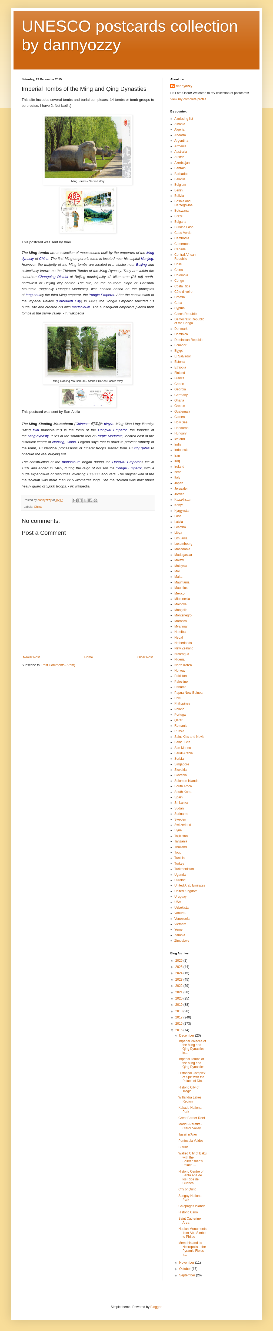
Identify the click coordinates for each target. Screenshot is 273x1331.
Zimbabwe (181, 940)
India (177, 444)
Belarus (179, 179)
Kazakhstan (182, 500)
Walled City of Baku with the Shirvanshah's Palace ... (192, 1159)
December (187, 1035)
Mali (177, 571)
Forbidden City (69, 301)
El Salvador (182, 356)
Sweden (180, 819)
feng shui (33, 295)
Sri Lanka (181, 803)
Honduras (181, 428)
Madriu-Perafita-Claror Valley (190, 1126)
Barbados (181, 174)
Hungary (180, 433)
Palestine (181, 681)
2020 (179, 998)
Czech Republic (185, 314)
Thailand (180, 847)
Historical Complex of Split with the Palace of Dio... (191, 1077)
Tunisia (179, 858)
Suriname (181, 814)
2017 (179, 1017)
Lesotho (180, 527)
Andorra (180, 135)
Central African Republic (185, 256)
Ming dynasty (38, 436)
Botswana (181, 211)
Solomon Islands (186, 781)
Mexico (179, 593)
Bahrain (179, 168)
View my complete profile (188, 99)
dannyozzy (184, 86)
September (187, 1275)
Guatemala (182, 411)
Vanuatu (180, 913)
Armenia (180, 146)
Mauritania (181, 582)
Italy (177, 477)
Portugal (180, 714)
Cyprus (179, 308)
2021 (179, 992)
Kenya (179, 505)
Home (88, 657)
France (179, 378)
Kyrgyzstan (182, 511)
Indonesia (181, 450)
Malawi (179, 560)
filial (36, 430)
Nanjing (147, 259)
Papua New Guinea (188, 693)
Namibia (180, 632)
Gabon (179, 384)
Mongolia (181, 610)
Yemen (179, 929)
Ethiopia (180, 367)
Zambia (179, 935)
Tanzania (180, 841)
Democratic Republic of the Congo (189, 321)
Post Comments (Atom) (58, 665)
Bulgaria (180, 222)
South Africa (183, 786)
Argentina (181, 140)
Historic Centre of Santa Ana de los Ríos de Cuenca (191, 1177)
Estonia (179, 362)
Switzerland (182, 825)
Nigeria (179, 659)
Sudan (179, 808)
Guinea (179, 417)
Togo (177, 852)
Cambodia (181, 238)
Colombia (181, 275)
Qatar (178, 720)
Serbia (179, 759)
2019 (179, 1005)
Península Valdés (191, 1141)
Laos (177, 516)
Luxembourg (183, 544)
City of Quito (187, 1189)
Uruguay (180, 896)
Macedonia (182, 549)
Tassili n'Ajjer (187, 1134)
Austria (179, 157)
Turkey (179, 863)
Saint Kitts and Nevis (189, 737)
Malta (178, 577)
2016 (179, 1023)
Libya (178, 533)
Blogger (155, 1307)
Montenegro (183, 615)
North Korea (183, 665)
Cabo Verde (182, 233)
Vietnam (180, 924)
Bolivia (179, 196)
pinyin (108, 424)
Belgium (180, 185)
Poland (179, 709)
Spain (178, 797)
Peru (177, 698)
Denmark (181, 329)
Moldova (180, 604)
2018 (179, 1011)
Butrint (183, 1147)
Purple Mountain (109, 436)
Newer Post (31, 657)
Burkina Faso (184, 227)
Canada (180, 249)
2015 (179, 1030)
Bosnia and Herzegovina (183, 203)
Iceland (179, 439)
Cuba (178, 303)
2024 (179, 973)
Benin (178, 190)
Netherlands (183, 643)
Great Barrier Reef (191, 1118)
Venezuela (181, 919)
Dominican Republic (188, 340)
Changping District (53, 277)
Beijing (141, 265)
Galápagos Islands (191, 1206)
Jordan (179, 494)
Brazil (178, 216)
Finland (179, 373)
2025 (179, 967)
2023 (179, 979)
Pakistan (180, 676)
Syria (178, 830)
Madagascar (183, 555)
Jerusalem (181, 488)
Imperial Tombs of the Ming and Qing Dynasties (191, 1063)
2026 (179, 960)
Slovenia (180, 775)
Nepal (178, 637)
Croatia (179, 297)
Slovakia (180, 770)
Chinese (81, 424)
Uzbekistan (182, 908)
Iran (177, 455)
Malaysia (180, 566)
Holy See (181, 422)
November (187, 1262)
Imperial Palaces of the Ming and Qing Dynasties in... (192, 1047)
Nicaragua (181, 654)
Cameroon (181, 244)
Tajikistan (181, 836)
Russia (179, 731)
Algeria (179, 129)
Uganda (180, 875)
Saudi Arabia (183, 753)
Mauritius (181, 588)
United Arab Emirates (189, 885)
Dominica (181, 334)
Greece (179, 406)
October (185, 1269)
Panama (180, 687)
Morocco (180, 621)
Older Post (145, 657)
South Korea (183, 792)
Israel (178, 472)
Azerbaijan (182, 163)
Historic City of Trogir (188, 1089)
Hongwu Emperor (112, 430)
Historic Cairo (188, 1212)
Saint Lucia (182, 742)
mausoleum (81, 307)
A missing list (183, 119)
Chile (178, 264)
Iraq (177, 461)
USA (177, 902)
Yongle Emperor (101, 295)
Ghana (179, 400)
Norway (179, 670)
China (43, 259)
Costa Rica (182, 286)
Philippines (182, 703)
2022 (179, 986)
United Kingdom (185, 891)
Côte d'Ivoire (183, 292)
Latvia (178, 522)
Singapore (181, 764)
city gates (142, 448)
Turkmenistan (184, 869)
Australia (180, 152)
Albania (179, 124)
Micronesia (182, 599)
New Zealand (184, 648)
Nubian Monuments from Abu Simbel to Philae (192, 1233)
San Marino (182, 748)
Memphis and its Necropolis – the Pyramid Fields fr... (192, 1248)
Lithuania (181, 538)
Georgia (180, 389)
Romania (180, 726)
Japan (178, 483)
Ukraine (179, 880)
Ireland (179, 467)
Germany (181, 395)
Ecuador (180, 345)
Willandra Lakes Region (189, 1099)
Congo (179, 281)
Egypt (178, 351)
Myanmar (181, 626)
